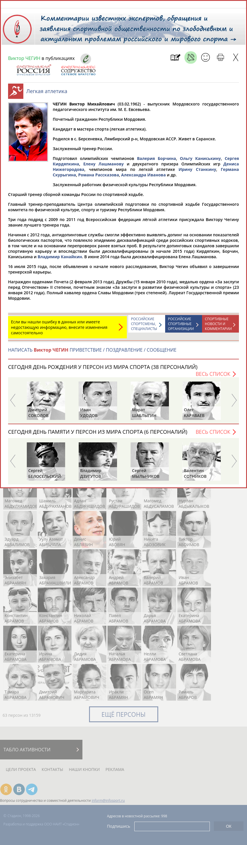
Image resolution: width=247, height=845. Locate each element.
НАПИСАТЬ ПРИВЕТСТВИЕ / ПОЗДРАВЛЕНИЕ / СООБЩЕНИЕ (92, 353)
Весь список (213, 376)
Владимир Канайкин (59, 259)
